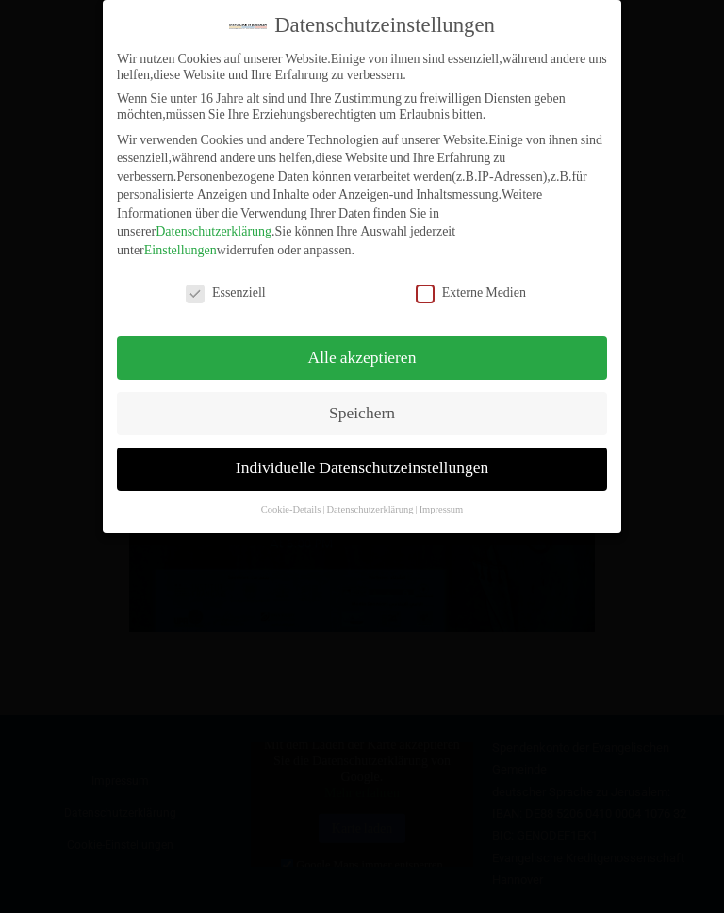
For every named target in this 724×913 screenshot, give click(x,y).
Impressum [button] (442, 499)
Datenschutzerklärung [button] (369, 499)
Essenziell (226, 281)
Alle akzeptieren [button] (362, 346)
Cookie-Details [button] (291, 499)
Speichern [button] (362, 402)
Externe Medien (471, 281)
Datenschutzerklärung (214, 221)
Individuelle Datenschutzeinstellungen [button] (362, 458)
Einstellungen (180, 240)
